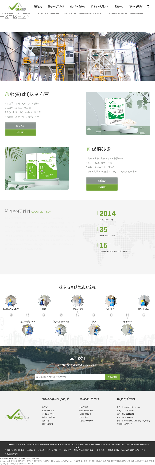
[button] (76, 74)
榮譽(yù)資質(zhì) (48, 417)
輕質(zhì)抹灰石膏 (86, 411)
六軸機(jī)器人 (100, 450)
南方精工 (67, 450)
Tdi (60, 450)
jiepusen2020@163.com (131, 407)
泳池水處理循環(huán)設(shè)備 (133, 450)
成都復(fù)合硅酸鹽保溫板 (83, 450)
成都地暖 (41, 450)
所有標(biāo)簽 (94, 444)
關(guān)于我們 (48, 411)
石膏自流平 (83, 417)
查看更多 (20, 125)
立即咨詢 (20, 132)
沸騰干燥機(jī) (113, 450)
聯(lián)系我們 (47, 424)
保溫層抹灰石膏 (85, 414)
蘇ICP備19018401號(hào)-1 (64, 444)
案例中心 (45, 421)
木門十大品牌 (52, 450)
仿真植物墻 (31, 450)
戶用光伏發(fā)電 (11, 454)
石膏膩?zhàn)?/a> (86, 421)
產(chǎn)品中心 (48, 414)
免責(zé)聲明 (106, 444)
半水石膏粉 (83, 407)
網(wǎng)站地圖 (82, 444)
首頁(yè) (45, 407)
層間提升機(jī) (19, 450)
